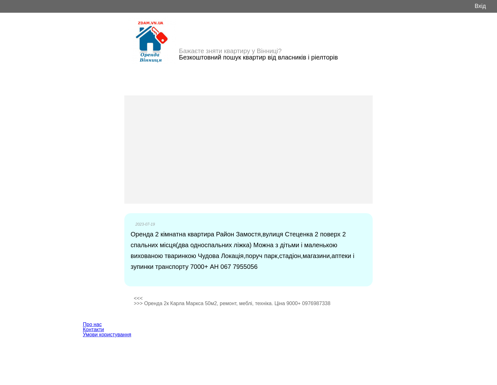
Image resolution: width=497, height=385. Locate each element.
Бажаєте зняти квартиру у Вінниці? (230, 50)
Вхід (480, 6)
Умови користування (107, 334)
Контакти (93, 329)
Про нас (92, 324)
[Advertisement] (249, 149)
